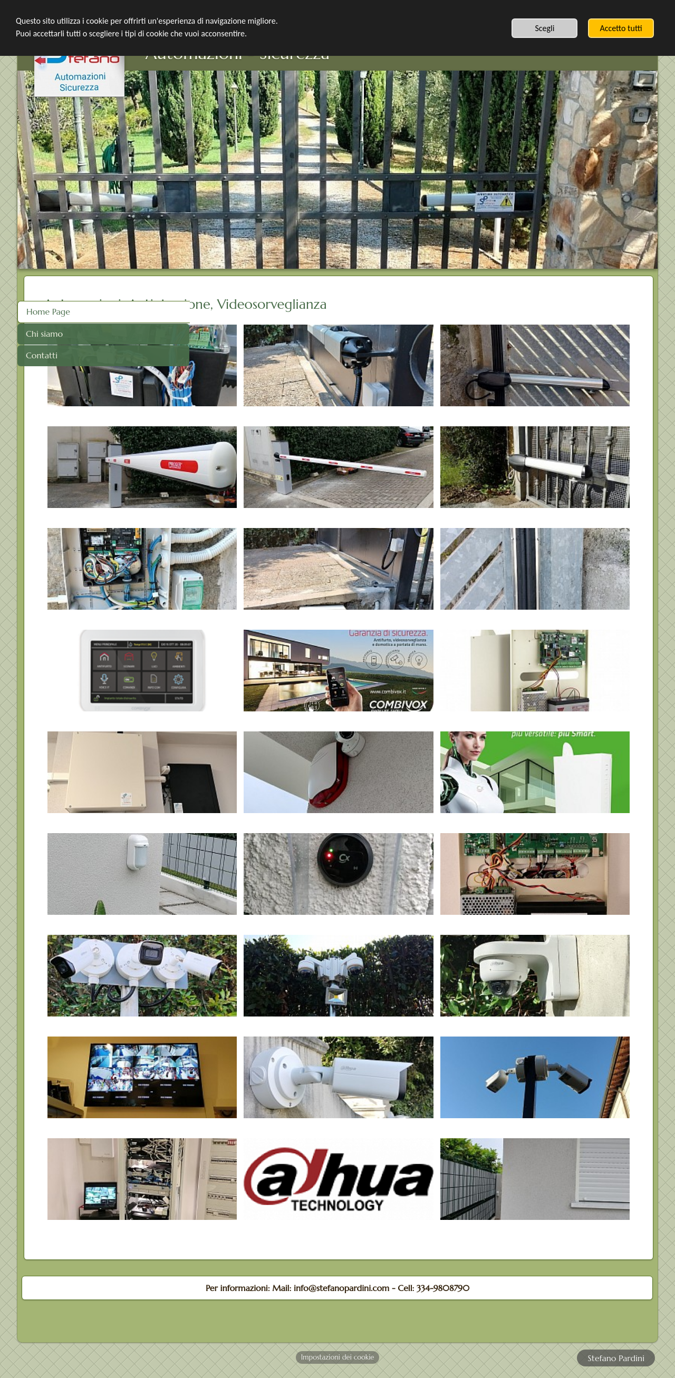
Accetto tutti (621, 28)
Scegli (544, 28)
